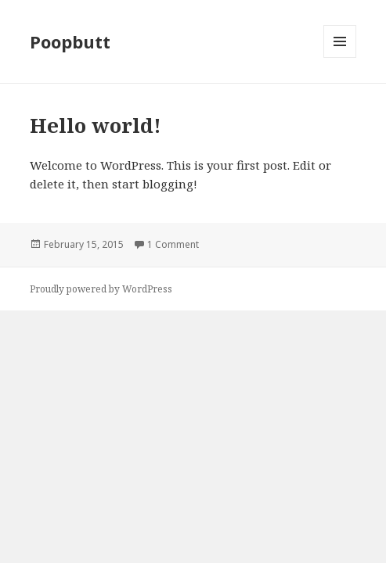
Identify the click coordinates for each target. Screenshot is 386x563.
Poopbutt (70, 41)
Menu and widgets (340, 57)
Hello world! (95, 125)
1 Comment (173, 244)
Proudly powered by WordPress (101, 289)
